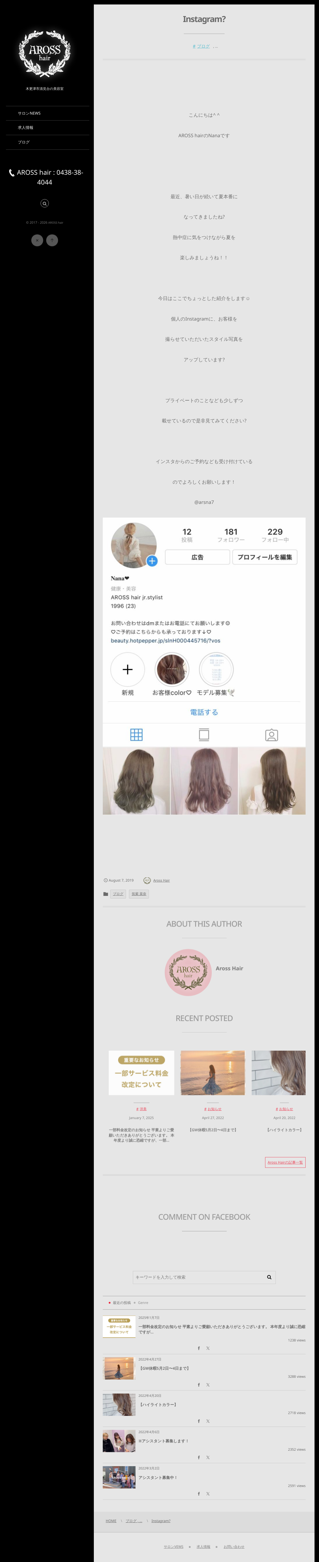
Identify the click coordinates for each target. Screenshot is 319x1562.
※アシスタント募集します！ (164, 1441)
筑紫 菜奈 (139, 894)
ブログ (203, 46)
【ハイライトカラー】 (284, 1133)
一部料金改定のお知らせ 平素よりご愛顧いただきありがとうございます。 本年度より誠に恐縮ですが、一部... (141, 1138)
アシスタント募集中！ (158, 1477)
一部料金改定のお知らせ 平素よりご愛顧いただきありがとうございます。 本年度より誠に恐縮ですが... (222, 1329)
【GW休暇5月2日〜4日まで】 (213, 1133)
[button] (44, 203)
